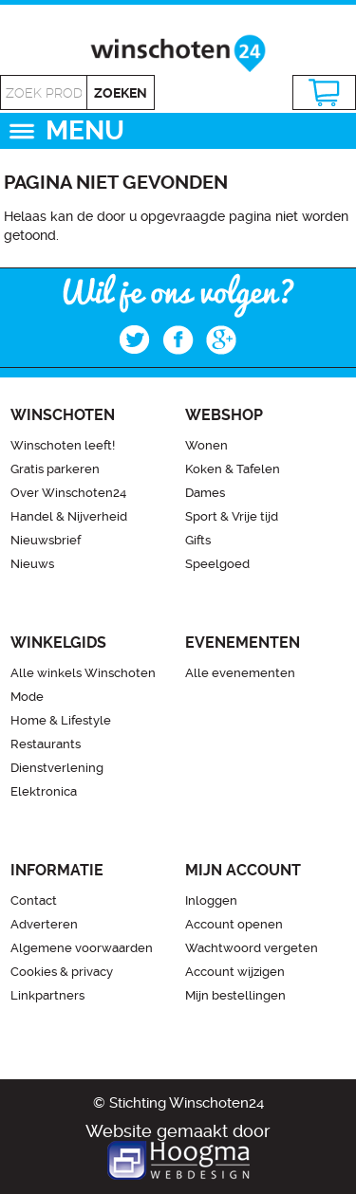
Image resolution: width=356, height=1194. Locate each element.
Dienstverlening (56, 768)
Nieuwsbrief (45, 540)
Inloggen (211, 900)
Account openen (234, 924)
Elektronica (43, 791)
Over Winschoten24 (68, 493)
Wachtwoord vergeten (251, 948)
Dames (205, 493)
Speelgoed (217, 564)
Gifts (198, 540)
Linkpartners (47, 995)
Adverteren (44, 924)
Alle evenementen (240, 673)
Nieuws (32, 564)
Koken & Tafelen (232, 469)
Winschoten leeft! (62, 445)
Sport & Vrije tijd (231, 516)
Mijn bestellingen (235, 995)
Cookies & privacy (61, 971)
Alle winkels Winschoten (83, 673)
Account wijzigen (235, 971)
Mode (27, 696)
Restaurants (45, 744)
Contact (33, 900)
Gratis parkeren (55, 469)
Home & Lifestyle (60, 720)
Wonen (206, 445)
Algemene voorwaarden (81, 948)
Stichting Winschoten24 (186, 1102)
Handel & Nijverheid (68, 516)
